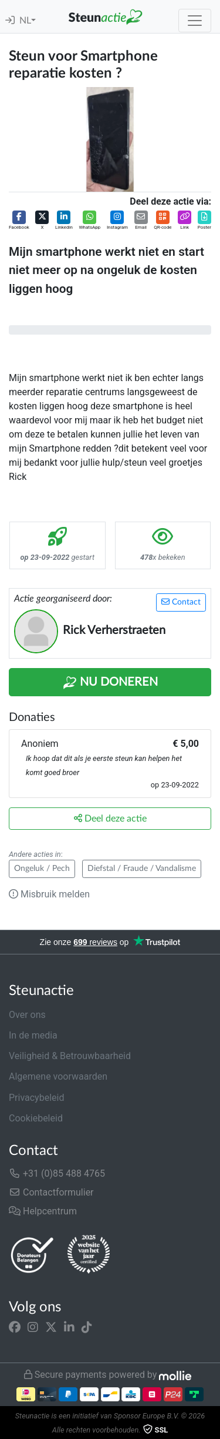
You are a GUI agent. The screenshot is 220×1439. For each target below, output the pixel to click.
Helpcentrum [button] (43, 1211)
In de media (33, 1035)
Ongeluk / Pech (42, 868)
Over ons (27, 1014)
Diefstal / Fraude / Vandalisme (141, 868)
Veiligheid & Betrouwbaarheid (70, 1055)
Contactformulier (51, 1192)
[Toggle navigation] (194, 20)
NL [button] (25, 20)
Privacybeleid (36, 1097)
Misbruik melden (49, 894)
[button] (19, 221)
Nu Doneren (110, 683)
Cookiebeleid (36, 1118)
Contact (181, 601)
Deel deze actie (110, 818)
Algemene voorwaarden (58, 1076)
